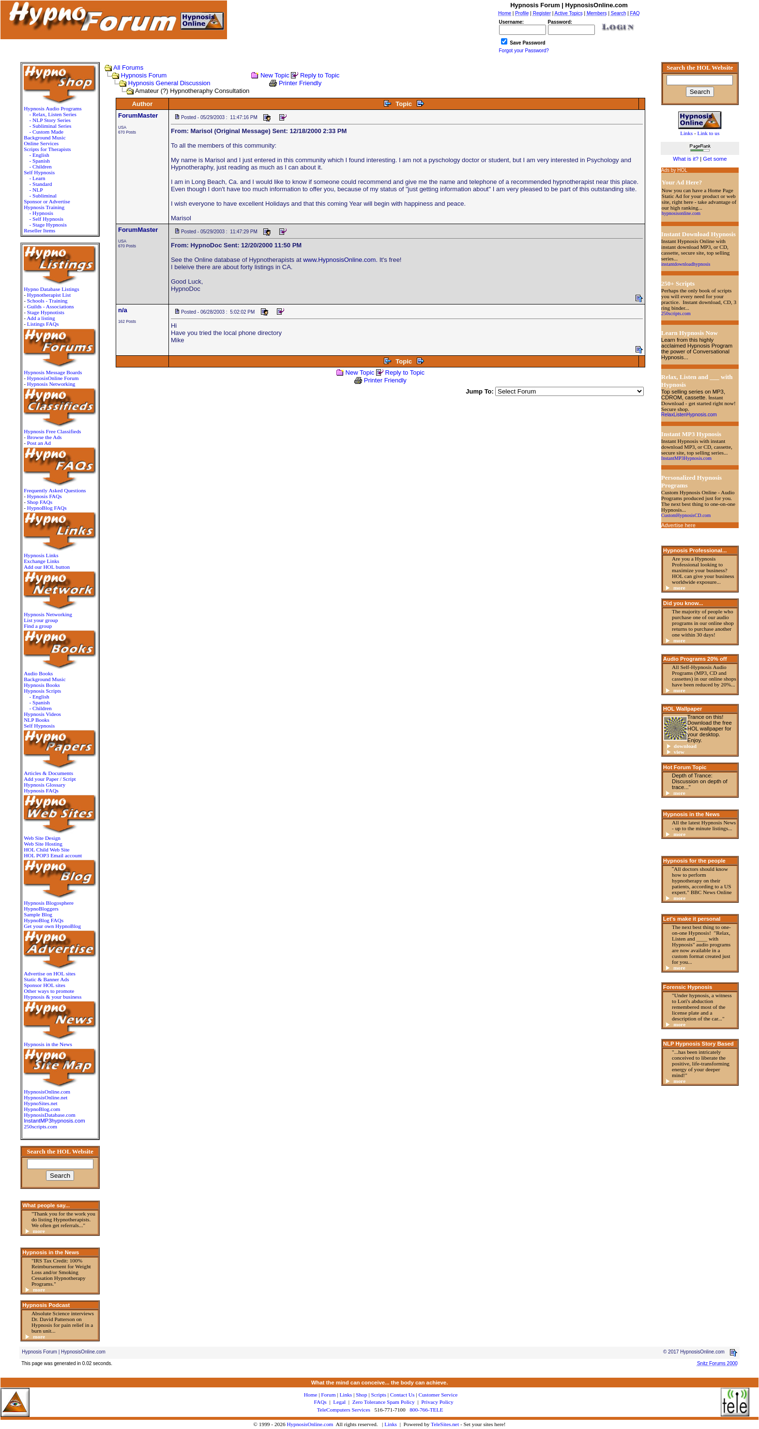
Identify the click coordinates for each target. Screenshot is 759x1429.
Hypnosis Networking (51, 384)
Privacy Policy (437, 1402)
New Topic (274, 75)
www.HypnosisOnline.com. (340, 259)
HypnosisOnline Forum (53, 378)
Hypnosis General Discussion (169, 83)
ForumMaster (138, 115)
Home (311, 1395)
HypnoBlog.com (42, 1109)
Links (390, 1424)
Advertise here (678, 525)
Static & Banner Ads (46, 979)
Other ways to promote (49, 991)
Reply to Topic (319, 75)
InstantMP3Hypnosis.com (686, 458)
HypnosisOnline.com (310, 1424)
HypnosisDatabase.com (50, 1115)
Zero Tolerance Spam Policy (383, 1402)
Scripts (378, 1395)
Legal (339, 1402)
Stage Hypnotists (45, 312)
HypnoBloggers (41, 909)
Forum (328, 1395)
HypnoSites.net (41, 1103)
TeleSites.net (445, 1424)
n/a (122, 310)
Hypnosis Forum (144, 75)
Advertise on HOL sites (50, 973)
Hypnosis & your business (52, 997)
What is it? (685, 159)
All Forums (128, 67)
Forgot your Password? (524, 50)
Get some (715, 159)
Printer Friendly (300, 83)
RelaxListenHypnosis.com (689, 414)
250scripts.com (40, 1126)
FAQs (320, 1402)
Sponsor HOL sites (44, 985)
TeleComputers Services (343, 1410)
